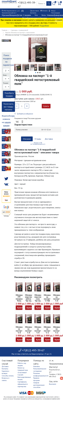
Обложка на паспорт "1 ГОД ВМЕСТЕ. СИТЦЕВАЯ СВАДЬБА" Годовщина (48, 301)
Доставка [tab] (49, 139)
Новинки (50, 15)
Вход (53, 11)
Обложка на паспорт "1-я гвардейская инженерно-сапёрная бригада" (49, 333)
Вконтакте (52, 384)
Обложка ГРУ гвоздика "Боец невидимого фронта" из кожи (20, 301)
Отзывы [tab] (38, 139)
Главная (4, 30)
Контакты (33, 13)
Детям (19, 15)
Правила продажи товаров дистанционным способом (38, 382)
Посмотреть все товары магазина (8, 107)
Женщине (13, 15)
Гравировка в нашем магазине (58, 18)
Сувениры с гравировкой (19, 30)
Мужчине (5, 15)
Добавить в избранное (23, 114)
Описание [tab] (27, 139)
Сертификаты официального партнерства (23, 384)
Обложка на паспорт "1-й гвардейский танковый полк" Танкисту (30, 333)
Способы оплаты (8, 376)
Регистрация (55, 13)
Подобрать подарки (9, 94)
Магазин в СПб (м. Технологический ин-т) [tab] (38, 143)
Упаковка (36, 366)
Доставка (35, 11)
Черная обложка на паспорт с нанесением (20, 33)
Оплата (44, 11)
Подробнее (44, 25)
